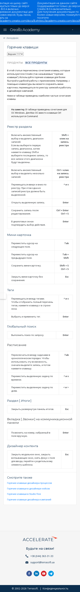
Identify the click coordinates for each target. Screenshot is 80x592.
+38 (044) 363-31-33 (41, 556)
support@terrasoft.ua (42, 562)
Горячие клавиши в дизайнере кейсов (28, 488)
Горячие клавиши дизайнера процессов (29, 483)
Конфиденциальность (55, 588)
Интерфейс (13, 38)
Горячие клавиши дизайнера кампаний (29, 499)
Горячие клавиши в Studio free (24, 493)
